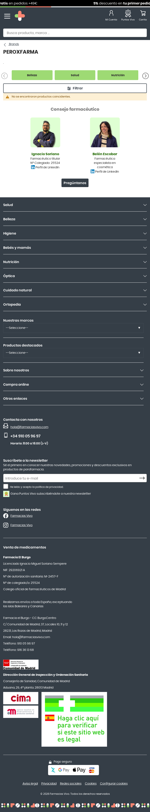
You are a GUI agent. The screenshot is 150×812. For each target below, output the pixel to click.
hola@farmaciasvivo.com (29, 427)
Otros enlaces (15, 398)
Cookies (91, 783)
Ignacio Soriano (45, 154)
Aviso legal (30, 783)
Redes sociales (70, 783)
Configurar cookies (114, 783)
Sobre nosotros (16, 370)
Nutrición (11, 262)
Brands (13, 44)
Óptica (9, 276)
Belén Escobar (105, 154)
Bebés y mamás (17, 247)
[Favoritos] (128, 16)
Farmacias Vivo (21, 515)
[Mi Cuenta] (111, 16)
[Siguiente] (145, 76)
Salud (8, 205)
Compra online (16, 384)
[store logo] (19, 16)
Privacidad (49, 783)
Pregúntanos (75, 183)
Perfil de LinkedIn (47, 167)
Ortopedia (12, 304)
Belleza (9, 219)
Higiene (9, 233)
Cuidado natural (17, 290)
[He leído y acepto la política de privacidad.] (5, 486)
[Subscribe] (143, 478)
